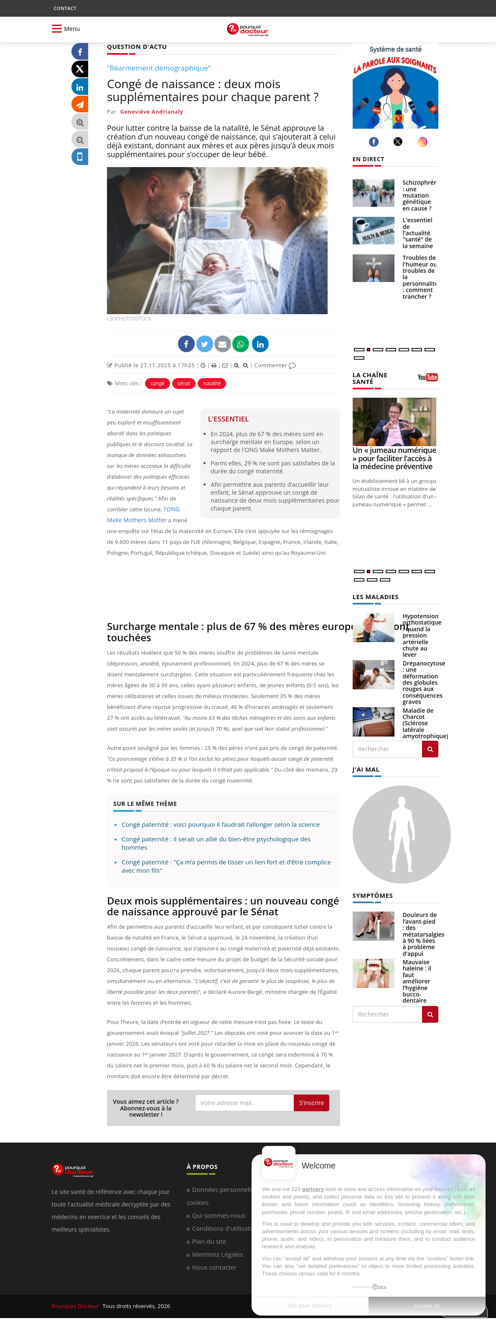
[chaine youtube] (428, 380)
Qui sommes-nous (218, 1215)
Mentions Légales (217, 1254)
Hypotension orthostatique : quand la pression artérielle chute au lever (422, 634)
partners (313, 1189)
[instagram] (424, 142)
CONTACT (65, 8)
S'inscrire (311, 1102)
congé (157, 382)
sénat (184, 382)
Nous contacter (214, 1266)
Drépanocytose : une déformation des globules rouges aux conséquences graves (424, 681)
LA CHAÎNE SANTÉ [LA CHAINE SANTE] (369, 378)
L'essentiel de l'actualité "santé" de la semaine (418, 233)
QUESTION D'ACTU (135, 46)
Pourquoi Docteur (75, 1306)
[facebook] (375, 142)
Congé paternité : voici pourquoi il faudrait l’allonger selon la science (221, 823)
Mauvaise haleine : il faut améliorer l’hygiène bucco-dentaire (417, 979)
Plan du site (209, 1241)
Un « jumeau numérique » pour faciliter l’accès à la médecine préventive (394, 457)
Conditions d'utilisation (225, 1228)
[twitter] (399, 141)
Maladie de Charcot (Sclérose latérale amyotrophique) (425, 722)
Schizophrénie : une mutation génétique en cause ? (423, 195)
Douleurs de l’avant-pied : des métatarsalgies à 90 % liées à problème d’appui (424, 932)
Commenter (275, 364)
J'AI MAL (365, 767)
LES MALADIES (374, 595)
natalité (212, 382)
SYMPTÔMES (372, 893)
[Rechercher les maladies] (430, 747)
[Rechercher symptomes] (430, 1012)
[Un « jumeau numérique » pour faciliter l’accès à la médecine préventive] (395, 421)
